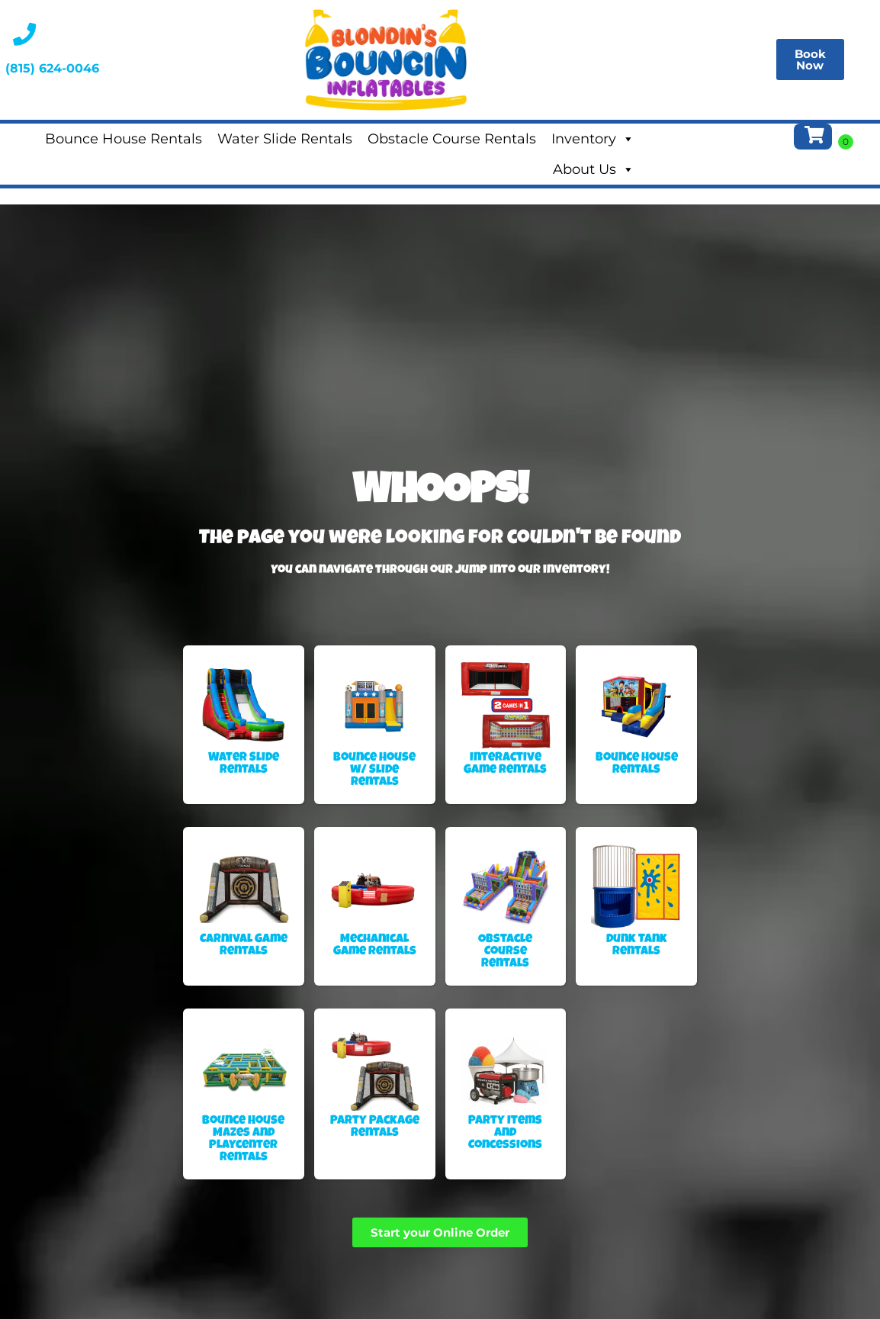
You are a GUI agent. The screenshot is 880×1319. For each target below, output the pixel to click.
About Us (593, 169)
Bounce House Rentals (123, 138)
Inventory (592, 139)
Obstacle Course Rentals (452, 138)
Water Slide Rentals (284, 138)
